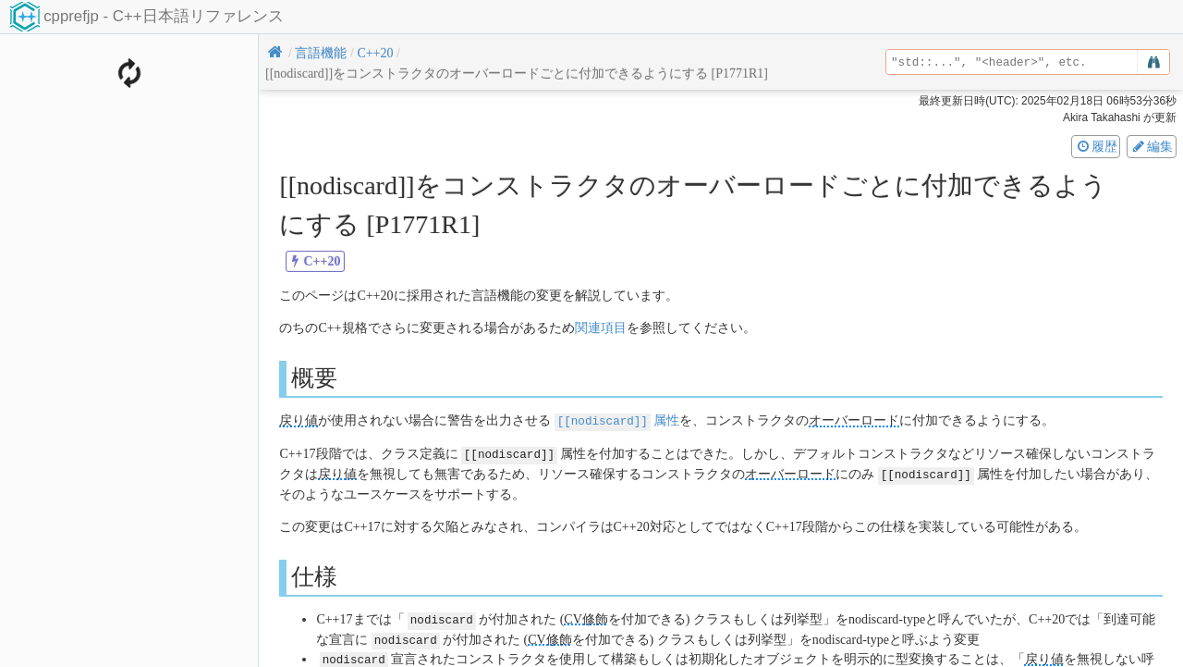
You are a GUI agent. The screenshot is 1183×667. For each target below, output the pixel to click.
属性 (617, 420)
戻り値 (298, 420)
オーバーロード (854, 420)
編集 (1151, 146)
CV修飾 (585, 617)
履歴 (1096, 146)
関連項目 (601, 328)
